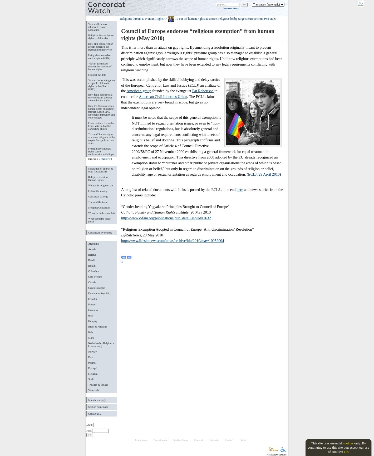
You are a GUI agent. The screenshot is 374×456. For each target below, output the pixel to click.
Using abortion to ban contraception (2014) (99, 57)
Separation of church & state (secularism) (100, 170)
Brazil (91, 260)
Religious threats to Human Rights (142, 19)
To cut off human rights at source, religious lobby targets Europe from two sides (101, 139)
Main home (141, 440)
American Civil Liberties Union (163, 97)
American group (138, 91)
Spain (91, 379)
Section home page (98, 406)
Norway (92, 351)
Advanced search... (232, 8)
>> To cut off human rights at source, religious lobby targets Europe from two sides (220, 19)
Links (242, 440)
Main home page (97, 400)
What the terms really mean (99, 220)
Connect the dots (97, 74)
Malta (91, 337)
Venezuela (93, 390)
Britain (92, 265)
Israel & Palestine (97, 326)
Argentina (93, 243)
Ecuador (92, 299)
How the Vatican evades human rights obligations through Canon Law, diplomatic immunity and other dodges (101, 112)
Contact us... (94, 413)
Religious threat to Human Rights (98, 178)
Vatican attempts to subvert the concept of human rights (99, 66)
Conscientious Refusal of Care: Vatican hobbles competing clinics (101, 126)
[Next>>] (106, 158)
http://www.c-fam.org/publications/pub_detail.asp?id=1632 (166, 218)
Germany (93, 310)
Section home (180, 440)
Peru (90, 357)
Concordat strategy (98, 196)
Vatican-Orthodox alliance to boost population (97, 27)
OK (346, 452)
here (240, 189)
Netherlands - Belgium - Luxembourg (101, 345)
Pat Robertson (203, 91)
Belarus (92, 254)
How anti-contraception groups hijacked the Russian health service (100, 46)
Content (198, 440)
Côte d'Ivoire (95, 276)
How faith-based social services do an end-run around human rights (100, 97)
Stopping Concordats (99, 207)
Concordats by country (100, 232)
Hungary (92, 321)
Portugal (92, 368)
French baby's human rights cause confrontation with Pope (101, 151)
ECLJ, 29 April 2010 (264, 174)
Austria (92, 249)
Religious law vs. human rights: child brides (101, 37)
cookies (348, 443)
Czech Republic (96, 287)
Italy (90, 332)
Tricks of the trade (97, 202)
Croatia (92, 282)
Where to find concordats (101, 213)
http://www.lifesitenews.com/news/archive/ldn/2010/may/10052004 (172, 241)
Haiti (91, 315)
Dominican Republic (99, 293)
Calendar (214, 440)
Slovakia (92, 373)
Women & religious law (100, 185)
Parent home (161, 440)
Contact (229, 440)
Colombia (93, 271)
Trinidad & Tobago (98, 384)
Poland (92, 362)
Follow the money (97, 191)
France (91, 304)
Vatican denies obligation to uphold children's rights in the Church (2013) (101, 85)
